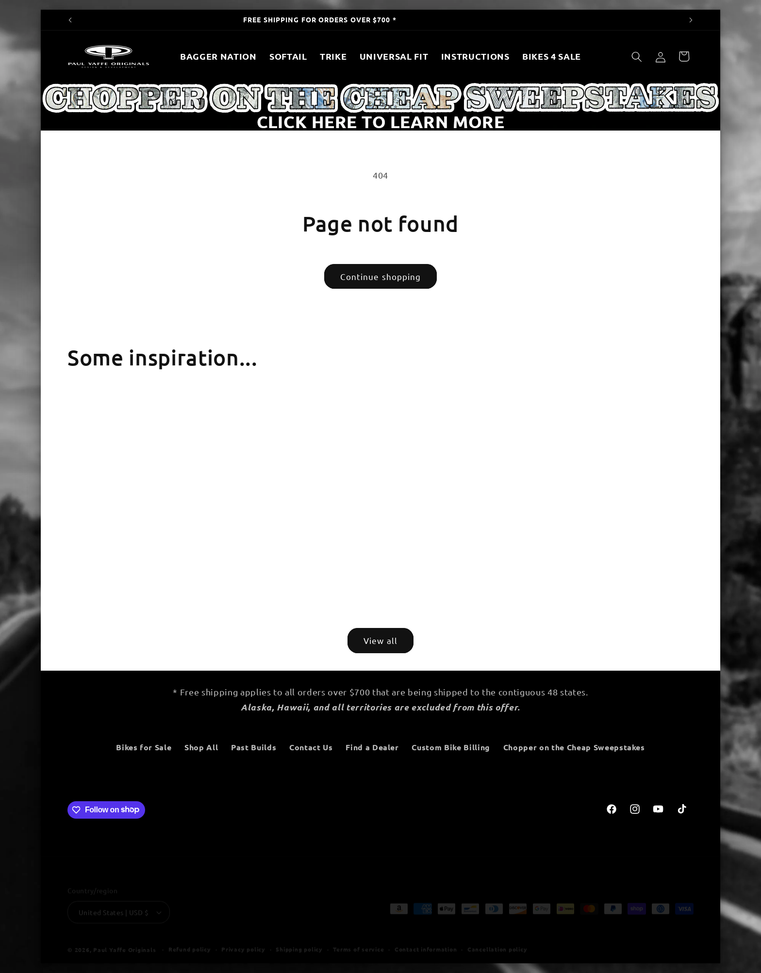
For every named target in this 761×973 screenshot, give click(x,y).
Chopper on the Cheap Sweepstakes (574, 747)
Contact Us (312, 747)
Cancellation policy (497, 940)
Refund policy (189, 940)
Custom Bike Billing (452, 747)
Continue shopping (380, 276)
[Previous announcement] (70, 20)
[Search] (636, 56)
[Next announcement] (691, 20)
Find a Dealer (373, 747)
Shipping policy (299, 940)
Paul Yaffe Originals (124, 940)
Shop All (202, 747)
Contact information (426, 940)
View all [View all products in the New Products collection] (380, 640)
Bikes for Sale (145, 747)
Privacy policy (243, 940)
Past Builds (255, 747)
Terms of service (358, 940)
